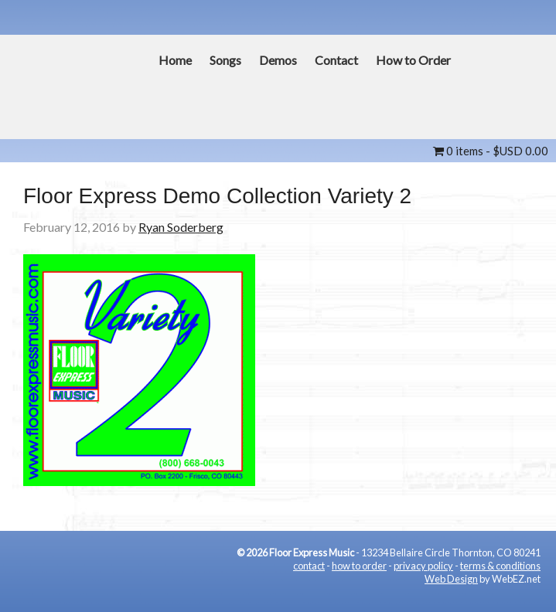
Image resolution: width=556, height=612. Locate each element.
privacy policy (423, 565)
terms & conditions (500, 565)
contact (309, 565)
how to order (359, 565)
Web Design (451, 579)
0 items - (490, 151)
